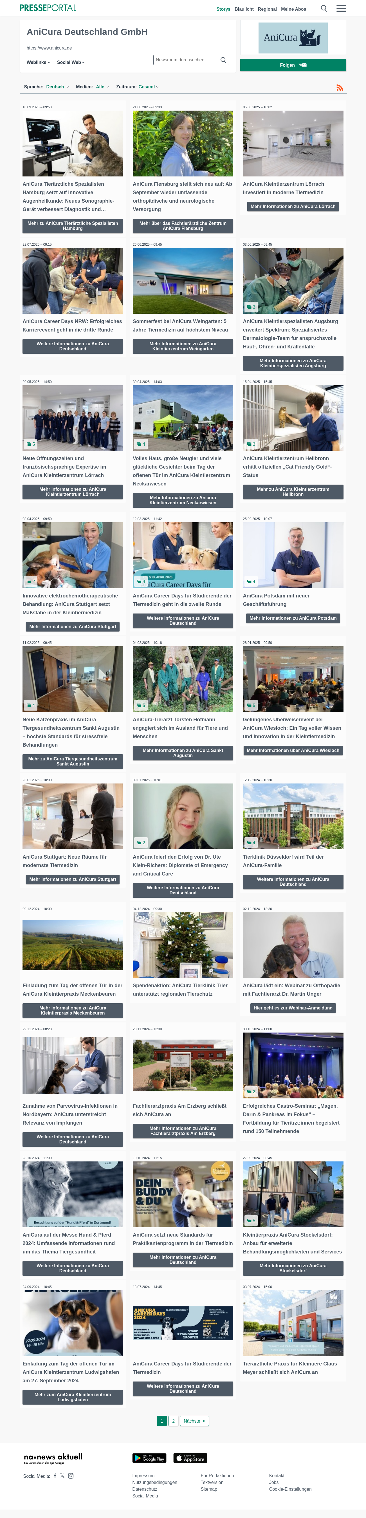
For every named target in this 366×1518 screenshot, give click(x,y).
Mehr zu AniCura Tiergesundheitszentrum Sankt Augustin (72, 759)
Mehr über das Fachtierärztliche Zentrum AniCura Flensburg (183, 224)
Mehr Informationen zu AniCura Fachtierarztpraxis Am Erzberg (183, 1133)
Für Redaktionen (217, 1484)
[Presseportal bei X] (61, 1484)
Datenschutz (144, 1497)
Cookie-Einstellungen (290, 1497)
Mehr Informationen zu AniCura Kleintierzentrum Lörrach (72, 487)
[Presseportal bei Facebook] (53, 1484)
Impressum (143, 1484)
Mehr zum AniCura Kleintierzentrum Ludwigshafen (73, 1405)
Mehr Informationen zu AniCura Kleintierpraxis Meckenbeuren (72, 1014)
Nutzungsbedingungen (154, 1490)
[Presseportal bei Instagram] (69, 1483)
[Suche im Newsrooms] (191, 60)
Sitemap (209, 1497)
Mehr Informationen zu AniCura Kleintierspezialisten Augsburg (293, 360)
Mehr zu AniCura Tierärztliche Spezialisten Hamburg (73, 224)
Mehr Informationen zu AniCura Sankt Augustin (183, 751)
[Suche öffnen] (324, 8)
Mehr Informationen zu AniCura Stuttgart (72, 620)
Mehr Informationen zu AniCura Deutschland (183, 1269)
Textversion (212, 1490)
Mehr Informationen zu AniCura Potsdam (293, 612)
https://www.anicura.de (49, 48)
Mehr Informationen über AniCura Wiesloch (293, 759)
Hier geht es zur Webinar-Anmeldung (293, 1003)
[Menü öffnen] (341, 8)
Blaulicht (244, 9)
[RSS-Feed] (339, 88)
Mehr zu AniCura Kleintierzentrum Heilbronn (293, 487)
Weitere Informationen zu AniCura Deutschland (73, 351)
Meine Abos (293, 9)
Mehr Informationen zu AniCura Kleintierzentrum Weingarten (183, 343)
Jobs (274, 1490)
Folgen (293, 66)
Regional (267, 9)
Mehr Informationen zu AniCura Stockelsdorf (293, 1277)
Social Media (145, 1504)
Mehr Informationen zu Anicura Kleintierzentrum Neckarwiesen (183, 496)
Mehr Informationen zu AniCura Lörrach (293, 204)
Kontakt (276, 1484)
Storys (223, 9)
